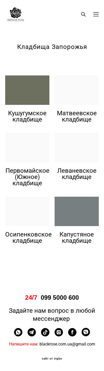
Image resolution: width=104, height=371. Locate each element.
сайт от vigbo (52, 358)
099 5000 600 (60, 297)
